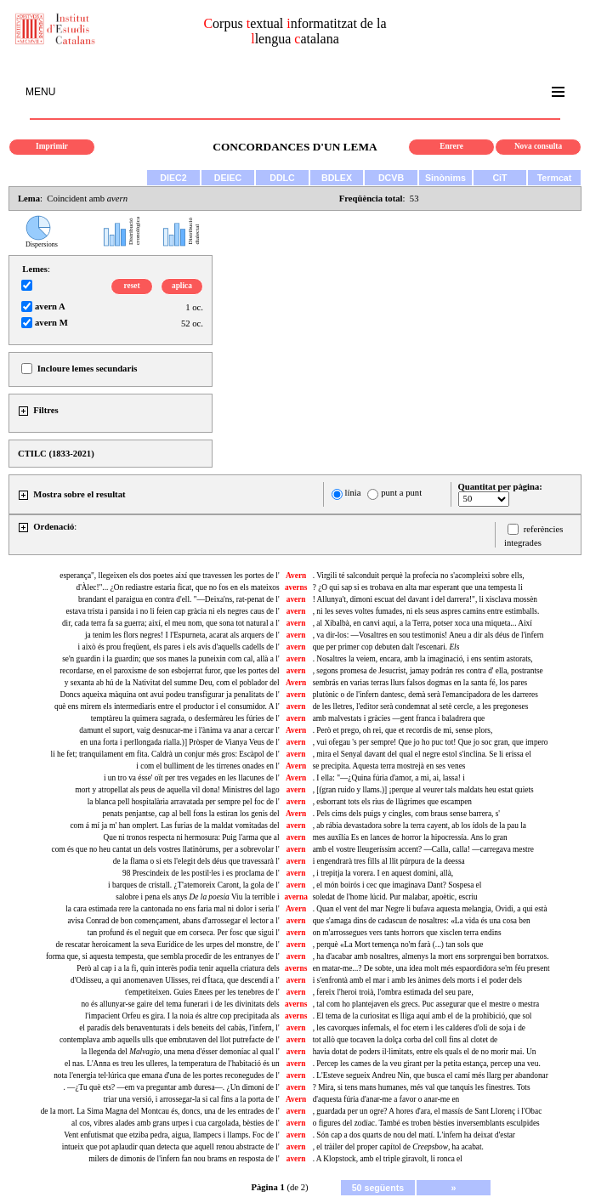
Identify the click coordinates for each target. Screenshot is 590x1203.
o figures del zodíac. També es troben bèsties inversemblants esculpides (426, 1123)
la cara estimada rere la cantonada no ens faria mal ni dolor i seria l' (172, 909)
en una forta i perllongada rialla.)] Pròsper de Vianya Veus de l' (179, 742)
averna (295, 897)
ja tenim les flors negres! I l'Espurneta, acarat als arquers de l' (182, 635)
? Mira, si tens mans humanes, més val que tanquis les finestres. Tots (421, 1087)
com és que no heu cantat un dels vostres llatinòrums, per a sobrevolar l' (166, 849)
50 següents (378, 1188)
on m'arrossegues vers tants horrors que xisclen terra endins (407, 932)
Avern (296, 575)
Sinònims (445, 178)
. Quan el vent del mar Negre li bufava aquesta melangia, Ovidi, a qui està (430, 909)
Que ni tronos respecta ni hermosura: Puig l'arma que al (191, 837)
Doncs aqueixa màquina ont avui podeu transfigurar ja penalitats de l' (169, 694)
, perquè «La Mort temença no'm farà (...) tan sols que (398, 944)
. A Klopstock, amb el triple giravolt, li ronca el (387, 1159)
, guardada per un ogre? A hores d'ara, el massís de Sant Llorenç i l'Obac (427, 1111)
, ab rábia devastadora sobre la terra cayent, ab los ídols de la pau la (419, 825)
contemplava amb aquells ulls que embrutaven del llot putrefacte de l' (170, 1040)
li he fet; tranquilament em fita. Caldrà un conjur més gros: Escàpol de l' (165, 754)
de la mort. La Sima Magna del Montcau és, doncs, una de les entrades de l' (160, 1111)
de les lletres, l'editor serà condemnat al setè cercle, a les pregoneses (421, 706)
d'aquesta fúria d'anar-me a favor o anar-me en (386, 1099)
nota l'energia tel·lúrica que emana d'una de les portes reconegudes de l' (166, 1075)
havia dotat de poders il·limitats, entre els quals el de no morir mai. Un (424, 1051)
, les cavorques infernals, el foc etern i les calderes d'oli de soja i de (419, 1028)
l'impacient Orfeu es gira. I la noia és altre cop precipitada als (182, 1016)
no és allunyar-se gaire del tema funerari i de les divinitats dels (180, 1004)
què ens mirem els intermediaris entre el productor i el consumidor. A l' (167, 706)
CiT (499, 178)
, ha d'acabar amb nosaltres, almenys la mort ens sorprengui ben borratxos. (431, 956)
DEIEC (228, 178)
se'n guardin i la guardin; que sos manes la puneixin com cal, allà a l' (170, 659)
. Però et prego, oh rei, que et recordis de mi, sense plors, (403, 730)
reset (132, 285)
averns (296, 587)
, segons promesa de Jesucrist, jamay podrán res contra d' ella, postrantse (428, 671)
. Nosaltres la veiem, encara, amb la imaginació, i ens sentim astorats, (423, 659)
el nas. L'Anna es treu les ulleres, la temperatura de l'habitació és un (172, 1063)
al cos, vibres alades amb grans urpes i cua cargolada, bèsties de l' (175, 1123)
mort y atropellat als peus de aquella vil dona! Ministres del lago (177, 790)
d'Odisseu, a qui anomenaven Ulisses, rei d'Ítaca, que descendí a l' (175, 980)
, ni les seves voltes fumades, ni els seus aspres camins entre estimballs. (426, 611)
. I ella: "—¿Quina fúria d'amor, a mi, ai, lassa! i (389, 778)
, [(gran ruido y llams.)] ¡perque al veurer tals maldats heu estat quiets (423, 790)
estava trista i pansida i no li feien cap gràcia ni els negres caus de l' (172, 611)
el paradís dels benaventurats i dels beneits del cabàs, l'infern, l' (179, 1028)
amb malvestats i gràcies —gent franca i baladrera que (399, 718)
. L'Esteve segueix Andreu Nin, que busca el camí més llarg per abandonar (430, 1075)
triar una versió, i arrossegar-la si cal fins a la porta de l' (192, 1099)
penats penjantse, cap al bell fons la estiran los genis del (191, 813)
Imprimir (52, 146)
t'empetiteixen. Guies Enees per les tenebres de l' (202, 992)
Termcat (554, 178)
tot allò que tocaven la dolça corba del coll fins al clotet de (405, 1040)
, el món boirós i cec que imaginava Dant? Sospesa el (397, 885)
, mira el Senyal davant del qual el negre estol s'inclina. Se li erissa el (422, 754)
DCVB (391, 178)
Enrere (451, 146)
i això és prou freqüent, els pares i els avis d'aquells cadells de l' (179, 647)
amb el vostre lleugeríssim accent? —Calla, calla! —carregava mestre (423, 849)
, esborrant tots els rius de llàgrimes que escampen (392, 801)
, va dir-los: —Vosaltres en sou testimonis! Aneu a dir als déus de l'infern (428, 635)
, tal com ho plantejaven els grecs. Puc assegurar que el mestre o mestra (426, 1004)
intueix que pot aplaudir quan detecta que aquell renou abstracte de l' (171, 1147)
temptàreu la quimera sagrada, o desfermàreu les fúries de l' (185, 718)
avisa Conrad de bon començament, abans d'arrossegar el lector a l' (173, 920)
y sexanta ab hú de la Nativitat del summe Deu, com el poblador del (172, 682)
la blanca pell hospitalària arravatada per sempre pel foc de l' (184, 801)
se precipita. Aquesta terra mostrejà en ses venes (389, 766)
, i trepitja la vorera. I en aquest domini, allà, (383, 873)
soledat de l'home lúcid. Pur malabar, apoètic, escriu (395, 897)
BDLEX (336, 178)
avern (296, 599)
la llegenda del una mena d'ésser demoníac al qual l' (180, 1051)
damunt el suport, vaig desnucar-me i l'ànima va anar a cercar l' (179, 730)
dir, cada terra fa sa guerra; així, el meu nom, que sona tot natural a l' (171, 623)
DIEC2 (173, 178)
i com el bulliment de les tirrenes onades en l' (207, 766)
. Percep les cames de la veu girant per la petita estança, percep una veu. (427, 1063)
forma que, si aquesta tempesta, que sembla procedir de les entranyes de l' (163, 956)
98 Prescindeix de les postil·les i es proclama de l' (201, 873)
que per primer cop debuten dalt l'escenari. (386, 647)
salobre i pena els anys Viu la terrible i (197, 897)
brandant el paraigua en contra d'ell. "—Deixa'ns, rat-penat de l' (179, 599)
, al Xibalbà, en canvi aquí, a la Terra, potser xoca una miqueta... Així (422, 623)
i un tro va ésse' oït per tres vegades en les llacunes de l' (192, 778)
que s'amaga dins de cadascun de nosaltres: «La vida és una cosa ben (421, 920)
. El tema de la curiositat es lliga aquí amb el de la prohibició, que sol (422, 1016)
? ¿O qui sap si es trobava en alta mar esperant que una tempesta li (418, 587)
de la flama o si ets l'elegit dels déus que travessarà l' (196, 861)
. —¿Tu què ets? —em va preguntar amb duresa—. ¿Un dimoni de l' (171, 1087)
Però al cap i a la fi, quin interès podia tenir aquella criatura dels (178, 968)
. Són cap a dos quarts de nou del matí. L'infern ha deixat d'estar (414, 1135)
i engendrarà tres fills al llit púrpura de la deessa (389, 861)
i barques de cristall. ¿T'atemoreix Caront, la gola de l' (194, 885)
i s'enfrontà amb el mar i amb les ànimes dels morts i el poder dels (417, 980)
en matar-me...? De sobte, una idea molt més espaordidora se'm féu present (431, 968)
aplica (182, 285)
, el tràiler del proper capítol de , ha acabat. (398, 1147)
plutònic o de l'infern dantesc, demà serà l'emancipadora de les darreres (425, 694)
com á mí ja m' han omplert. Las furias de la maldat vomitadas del (174, 825)
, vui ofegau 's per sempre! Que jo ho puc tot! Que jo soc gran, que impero (430, 742)
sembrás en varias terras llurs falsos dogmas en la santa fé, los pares (420, 682)
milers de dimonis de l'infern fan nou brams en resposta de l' (183, 1159)
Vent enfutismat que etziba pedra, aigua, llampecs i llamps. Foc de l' (171, 1135)
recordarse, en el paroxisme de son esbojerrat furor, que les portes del (169, 671)
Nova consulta (538, 146)
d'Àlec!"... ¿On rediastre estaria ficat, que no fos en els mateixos (177, 587)
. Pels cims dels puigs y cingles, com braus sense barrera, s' (406, 813)
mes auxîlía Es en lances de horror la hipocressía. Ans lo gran (410, 837)
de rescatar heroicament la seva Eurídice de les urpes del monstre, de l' (168, 944)
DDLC (282, 178)
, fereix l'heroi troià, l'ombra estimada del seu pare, (393, 992)
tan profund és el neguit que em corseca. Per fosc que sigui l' (184, 932)
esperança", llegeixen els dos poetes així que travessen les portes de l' (169, 575)
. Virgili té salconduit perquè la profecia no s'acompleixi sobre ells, (419, 575)
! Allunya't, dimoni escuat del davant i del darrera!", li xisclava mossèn (425, 599)
